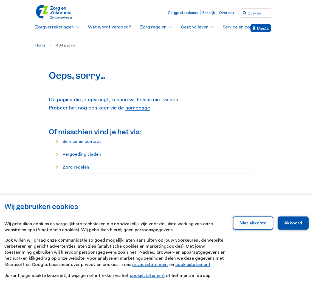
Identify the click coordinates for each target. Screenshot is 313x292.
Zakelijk (208, 13)
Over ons (226, 13)
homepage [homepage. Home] (137, 108)
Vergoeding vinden (82, 154)
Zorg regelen (76, 167)
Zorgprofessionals (183, 13)
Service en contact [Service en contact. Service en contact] (82, 141)
